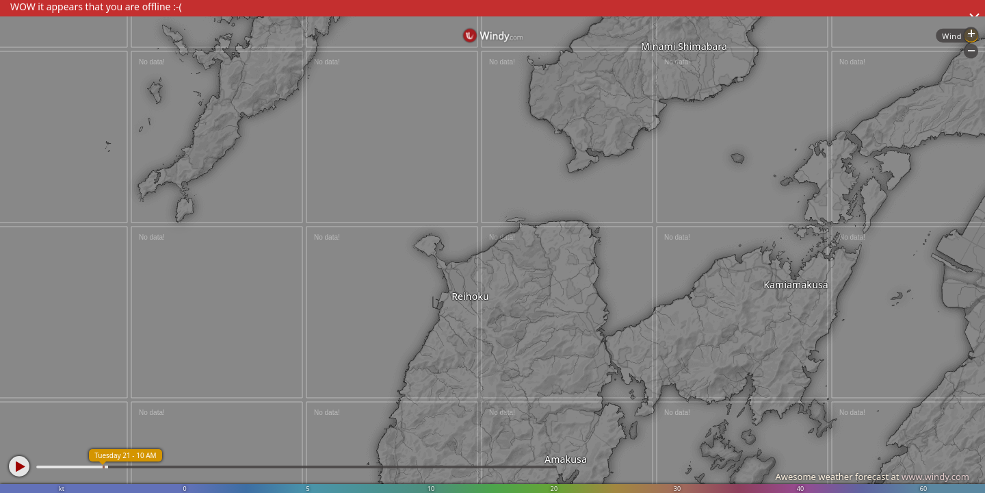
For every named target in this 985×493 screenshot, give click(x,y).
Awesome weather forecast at (872, 476)
